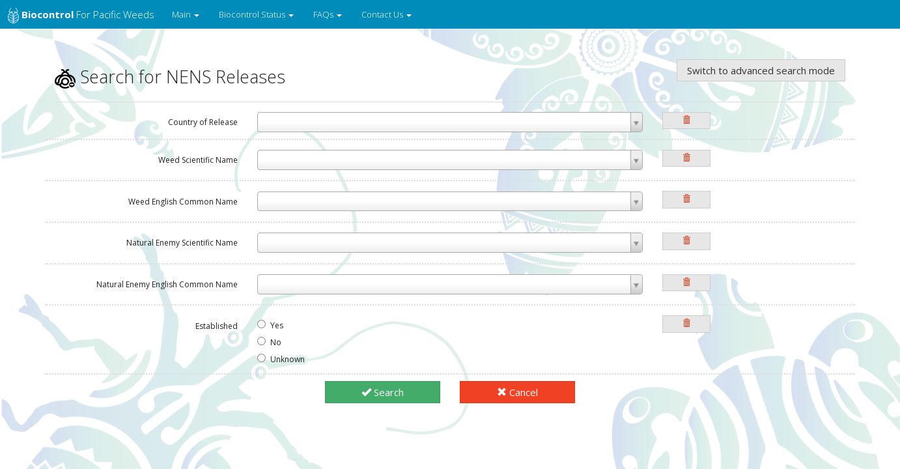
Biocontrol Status (256, 14)
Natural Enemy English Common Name (167, 284)
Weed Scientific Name (198, 159)
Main (185, 14)
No (269, 342)
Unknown (281, 359)
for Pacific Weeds (81, 15)
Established (216, 326)
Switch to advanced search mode (761, 70)
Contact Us (386, 14)
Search (382, 392)
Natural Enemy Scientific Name (182, 242)
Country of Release (203, 122)
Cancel (517, 392)
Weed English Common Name (183, 201)
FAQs (327, 14)
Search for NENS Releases (170, 76)
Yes (270, 325)
